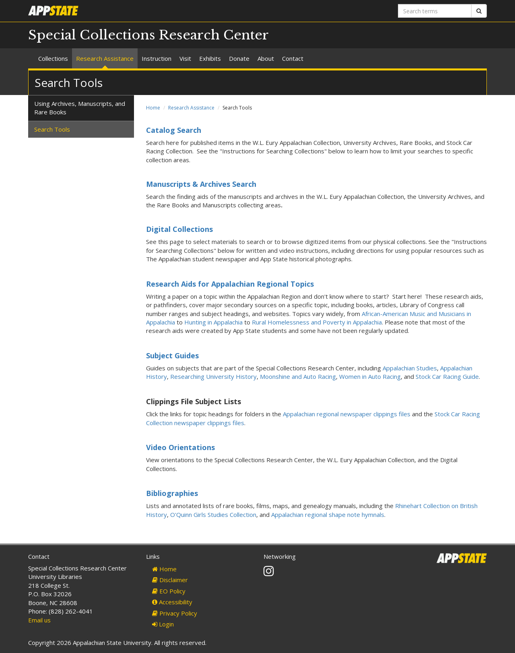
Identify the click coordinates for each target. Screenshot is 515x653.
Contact (292, 58)
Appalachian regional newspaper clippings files (346, 414)
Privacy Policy (174, 613)
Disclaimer (170, 580)
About (266, 58)
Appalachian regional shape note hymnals (327, 514)
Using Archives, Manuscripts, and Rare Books (79, 107)
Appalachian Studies (410, 368)
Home (153, 107)
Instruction (156, 58)
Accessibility (172, 602)
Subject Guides (172, 355)
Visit (185, 58)
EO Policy (168, 591)
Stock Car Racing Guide (447, 376)
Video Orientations (180, 447)
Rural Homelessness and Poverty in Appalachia (317, 322)
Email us (39, 620)
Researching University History (213, 376)
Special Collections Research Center (148, 35)
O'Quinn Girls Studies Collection (213, 514)
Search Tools (52, 129)
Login (163, 624)
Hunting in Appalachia (213, 322)
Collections (53, 58)
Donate (239, 58)
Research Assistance (105, 58)
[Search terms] (435, 11)
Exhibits (210, 58)
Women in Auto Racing (370, 376)
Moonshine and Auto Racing (298, 376)
